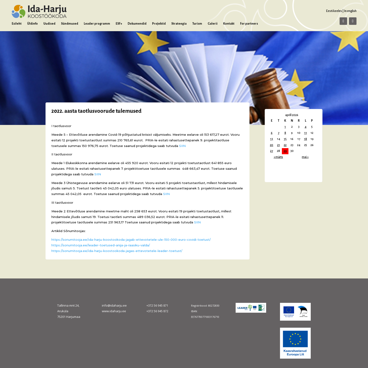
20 (271, 145)
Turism (197, 23)
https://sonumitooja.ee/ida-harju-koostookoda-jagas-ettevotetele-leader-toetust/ (116, 251)
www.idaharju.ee (114, 311)
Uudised (49, 23)
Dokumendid (137, 23)
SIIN (182, 146)
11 (305, 133)
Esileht (17, 23)
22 (285, 145)
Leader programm (97, 23)
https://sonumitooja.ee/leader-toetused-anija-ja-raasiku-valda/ (100, 245)
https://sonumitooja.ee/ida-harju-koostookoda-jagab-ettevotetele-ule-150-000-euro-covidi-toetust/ (131, 239)
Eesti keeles (334, 11)
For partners (249, 23)
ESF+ (119, 23)
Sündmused (69, 23)
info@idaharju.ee (114, 305)
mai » (305, 157)
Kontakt (228, 23)
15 (285, 139)
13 (271, 139)
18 (305, 139)
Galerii (213, 23)
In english (350, 11)
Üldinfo (32, 23)
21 (278, 145)
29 (285, 151)
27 (271, 151)
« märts (278, 157)
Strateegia (179, 23)
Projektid (159, 23)
